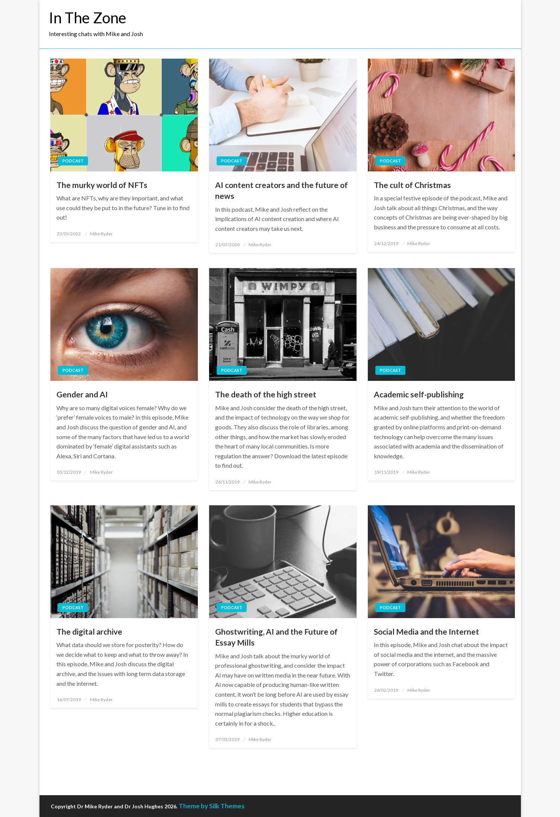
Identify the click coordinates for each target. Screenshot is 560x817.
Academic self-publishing (419, 394)
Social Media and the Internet (426, 631)
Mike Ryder (101, 233)
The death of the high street (265, 394)
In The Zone (87, 18)
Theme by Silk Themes (211, 806)
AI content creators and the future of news (281, 190)
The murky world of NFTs (101, 184)
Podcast (72, 160)
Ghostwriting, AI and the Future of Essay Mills (276, 637)
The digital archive (89, 631)
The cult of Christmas (412, 184)
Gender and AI (82, 394)
